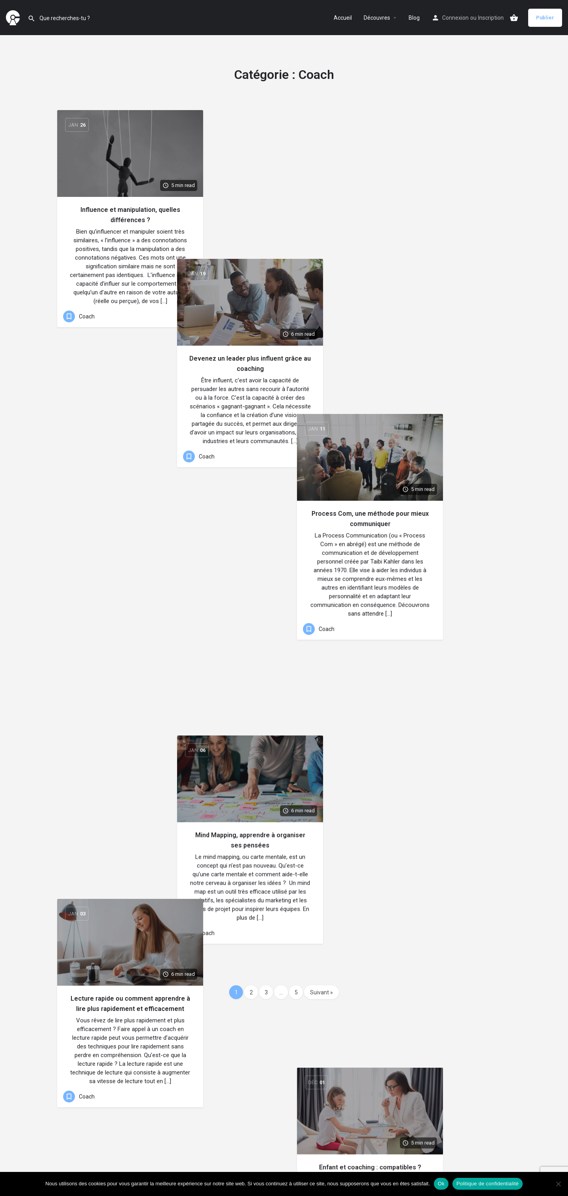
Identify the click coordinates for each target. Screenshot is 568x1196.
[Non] (558, 1184)
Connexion (455, 18)
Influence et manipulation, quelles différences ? (130, 215)
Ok (441, 1184)
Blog (414, 18)
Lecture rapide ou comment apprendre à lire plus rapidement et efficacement (130, 440)
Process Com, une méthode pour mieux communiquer (438, 215)
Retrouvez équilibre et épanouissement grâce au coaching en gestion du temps (130, 656)
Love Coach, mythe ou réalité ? (284, 642)
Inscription (491, 18)
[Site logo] (14, 17)
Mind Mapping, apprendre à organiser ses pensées (284, 431)
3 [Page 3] (266, 992)
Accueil (343, 18)
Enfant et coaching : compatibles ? (438, 443)
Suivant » (321, 992)
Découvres (377, 18)
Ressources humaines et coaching (438, 649)
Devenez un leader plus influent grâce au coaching (284, 215)
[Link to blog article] (130, 153)
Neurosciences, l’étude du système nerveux (284, 853)
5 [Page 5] (296, 992)
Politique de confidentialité (487, 1184)
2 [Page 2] (251, 992)
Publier (545, 18)
